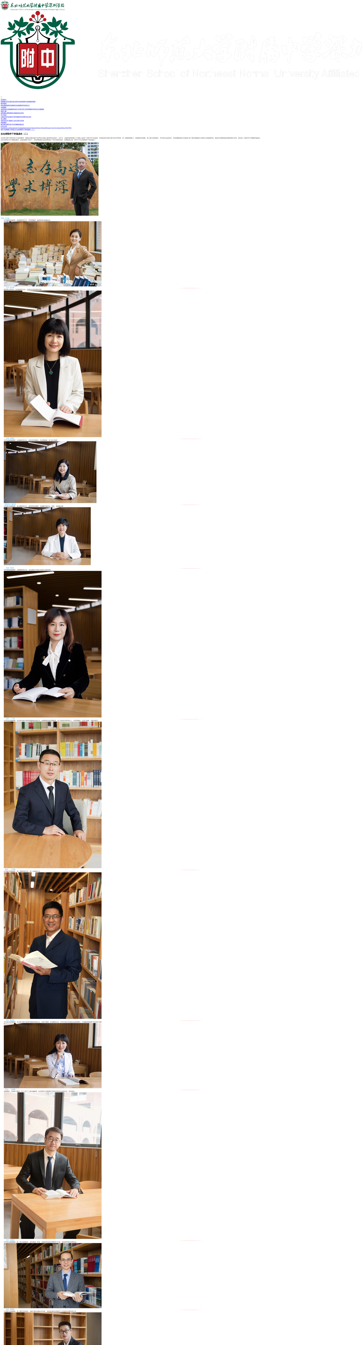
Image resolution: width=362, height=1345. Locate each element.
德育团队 (4, 113)
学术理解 (15, 124)
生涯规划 (15, 113)
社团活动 (4, 117)
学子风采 (4, 115)
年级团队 (41, 109)
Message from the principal (54, 128)
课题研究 (21, 105)
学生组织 (9, 117)
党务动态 (4, 120)
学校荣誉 (21, 101)
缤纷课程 (4, 105)
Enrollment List (5, 128)
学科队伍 (35, 109)
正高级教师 (10, 109)
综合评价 (21, 113)
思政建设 (4, 122)
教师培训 (9, 105)
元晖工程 (24, 109)
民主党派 (21, 120)
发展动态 (21, 124)
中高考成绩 (16, 117)
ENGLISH (4, 126)
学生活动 (28, 117)
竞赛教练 (30, 109)
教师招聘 (32, 101)
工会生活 (15, 120)
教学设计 (9, 124)
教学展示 (4, 124)
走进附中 (4, 100)
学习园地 (9, 120)
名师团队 (4, 107)
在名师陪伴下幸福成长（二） (25, 129)
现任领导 (15, 101)
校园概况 (4, 101)
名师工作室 (17, 109)
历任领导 (9, 101)
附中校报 (27, 101)
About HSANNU (66, 128)
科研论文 (27, 105)
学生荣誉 (22, 117)
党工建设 (4, 119)
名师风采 (4, 109)
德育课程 (9, 113)
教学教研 (4, 103)
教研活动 (15, 105)
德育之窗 (4, 111)
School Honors (41, 128)
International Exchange (16, 128)
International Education (30, 128)
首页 (2, 129)
